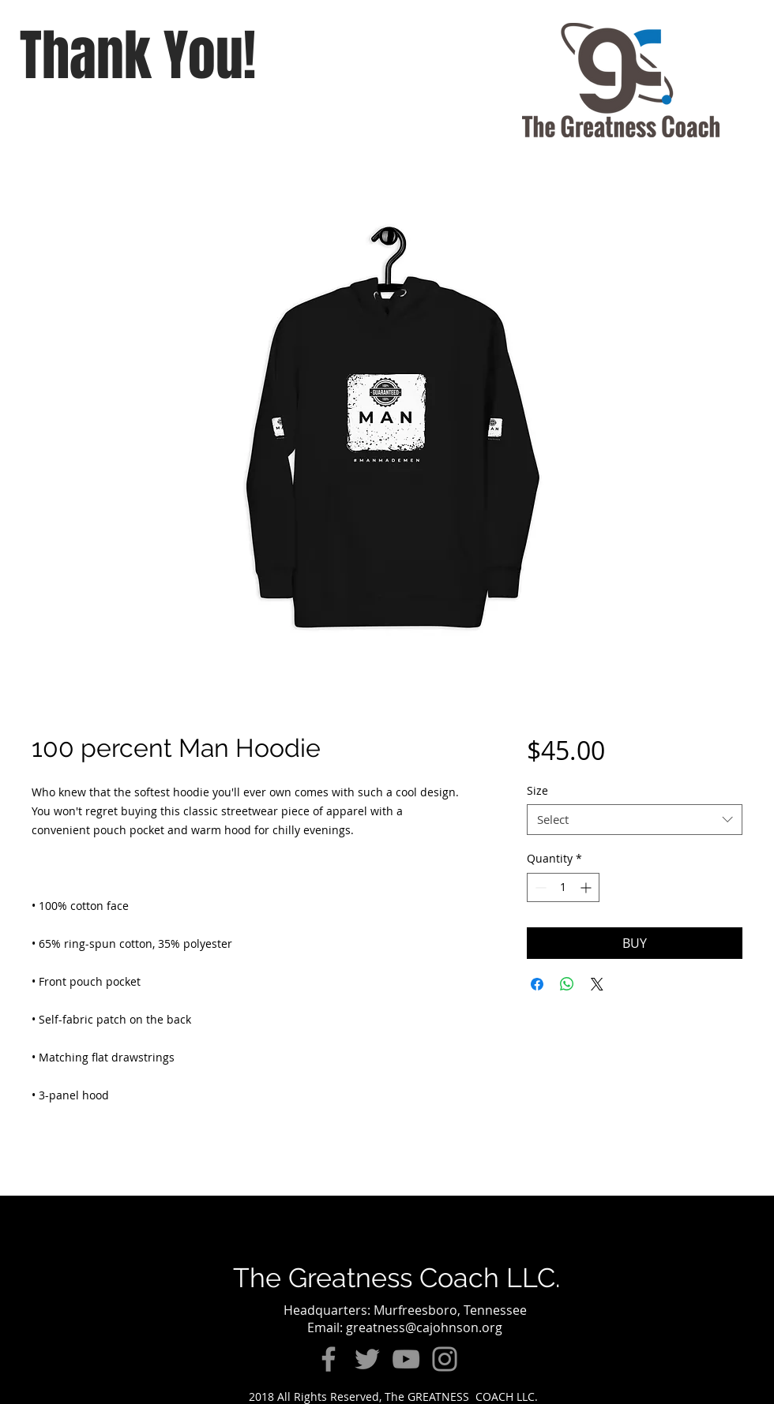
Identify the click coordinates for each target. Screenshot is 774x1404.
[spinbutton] (563, 887)
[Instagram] (444, 1359)
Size (537, 790)
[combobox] (634, 819)
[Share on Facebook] (537, 984)
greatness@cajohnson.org (424, 1327)
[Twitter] (367, 1359)
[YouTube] (406, 1359)
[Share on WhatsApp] (567, 984)
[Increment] (587, 887)
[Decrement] (539, 887)
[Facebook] (328, 1359)
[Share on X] (597, 984)
